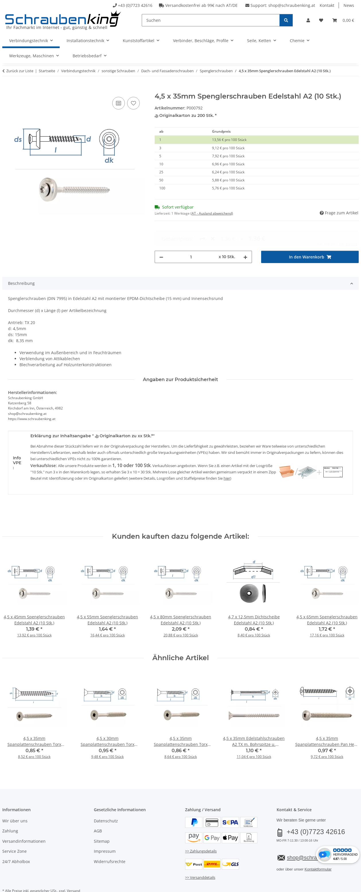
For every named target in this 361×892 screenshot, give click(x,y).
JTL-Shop (333, 886)
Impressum (105, 833)
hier (227, 459)
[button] (308, 20)
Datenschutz (106, 802)
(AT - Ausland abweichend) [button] (212, 213)
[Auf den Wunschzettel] (133, 103)
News (348, 5)
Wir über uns (15, 802)
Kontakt (327, 5)
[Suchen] (211, 20)
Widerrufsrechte (109, 843)
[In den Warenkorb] (6, 89)
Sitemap (102, 823)
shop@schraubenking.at (291, 5)
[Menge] (191, 236)
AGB (98, 812)
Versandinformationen (24, 823)
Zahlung (10, 812)
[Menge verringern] (161, 236)
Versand (73, 872)
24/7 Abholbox (16, 843)
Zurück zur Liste (19, 70)
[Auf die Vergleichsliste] (118, 103)
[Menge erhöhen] (245, 236)
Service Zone (14, 833)
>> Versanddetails (200, 859)
